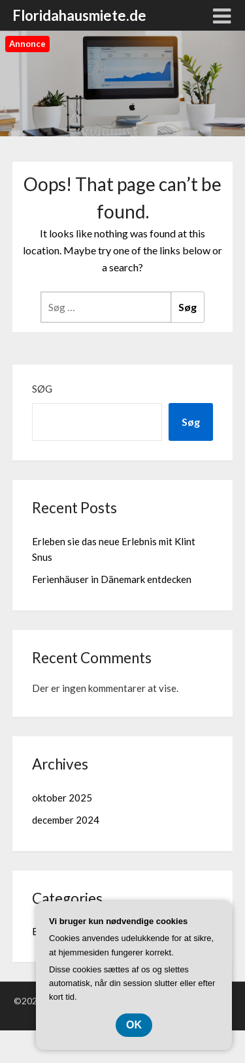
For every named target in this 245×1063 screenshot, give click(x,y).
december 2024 (65, 820)
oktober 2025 (62, 797)
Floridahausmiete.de (79, 15)
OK (134, 1024)
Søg (42, 389)
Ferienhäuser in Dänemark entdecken (111, 579)
